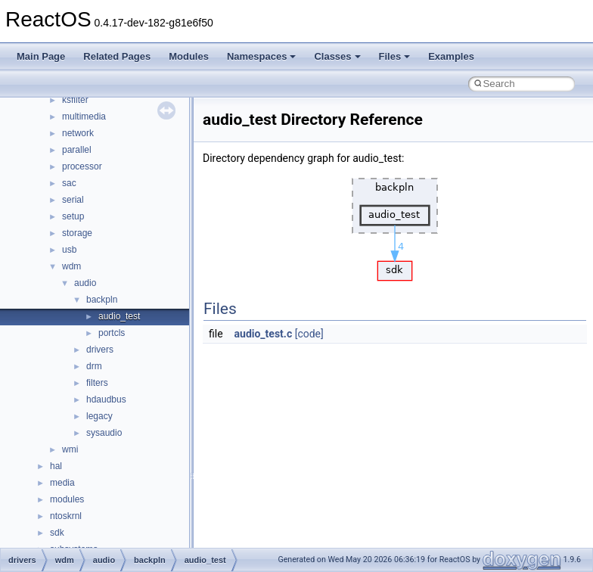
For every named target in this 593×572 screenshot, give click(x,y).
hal (56, 466)
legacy (99, 416)
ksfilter (75, 100)
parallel (77, 150)
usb (69, 249)
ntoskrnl (66, 516)
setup (73, 216)
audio (85, 283)
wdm (71, 266)
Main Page (41, 56)
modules (67, 499)
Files (395, 56)
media (62, 482)
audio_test (119, 316)
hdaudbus (106, 399)
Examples (451, 56)
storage (77, 233)
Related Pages (117, 56)
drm (94, 366)
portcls (111, 333)
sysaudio (104, 432)
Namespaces (261, 56)
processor (82, 166)
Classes (337, 56)
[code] (309, 334)
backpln (101, 299)
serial (73, 199)
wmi (70, 449)
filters (97, 383)
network (78, 133)
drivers (99, 349)
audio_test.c (263, 334)
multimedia (84, 116)
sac (69, 183)
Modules (189, 56)
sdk (57, 532)
